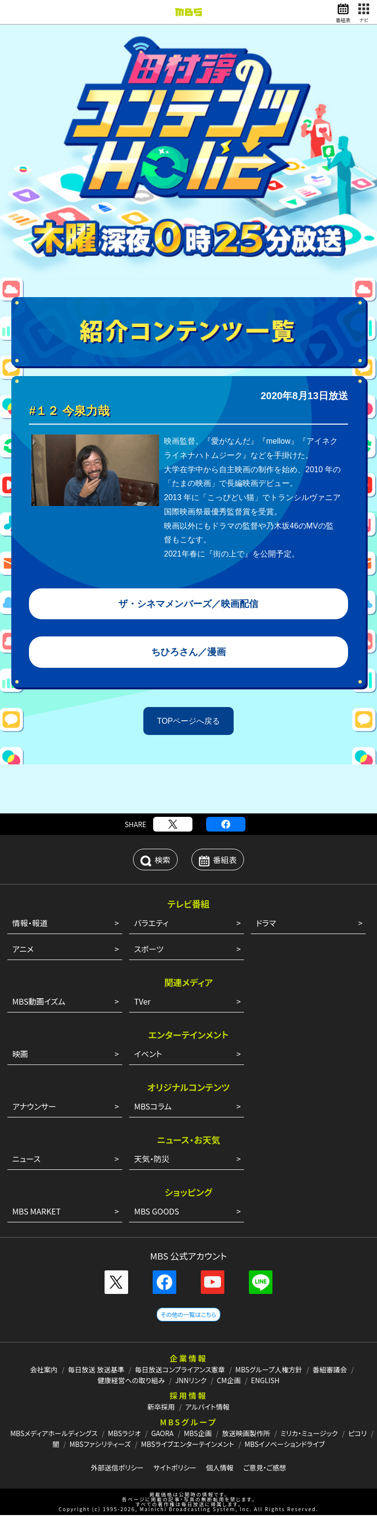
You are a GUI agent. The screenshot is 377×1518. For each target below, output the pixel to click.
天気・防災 (151, 1161)
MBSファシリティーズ (100, 1447)
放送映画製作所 (246, 1436)
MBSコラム (152, 1109)
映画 (20, 1057)
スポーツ (148, 952)
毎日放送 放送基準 (96, 1372)
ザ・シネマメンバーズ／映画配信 (188, 604)
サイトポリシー (174, 1470)
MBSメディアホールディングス (54, 1436)
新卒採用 (161, 1410)
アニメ (22, 952)
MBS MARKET (36, 1214)
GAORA (162, 1436)
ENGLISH (265, 1383)
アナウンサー (34, 1109)
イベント (148, 1057)
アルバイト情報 (207, 1410)
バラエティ (151, 926)
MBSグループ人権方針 (268, 1372)
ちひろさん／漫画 (188, 654)
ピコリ (357, 1436)
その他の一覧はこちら (188, 1317)
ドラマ (266, 926)
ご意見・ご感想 (264, 1470)
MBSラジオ (124, 1436)
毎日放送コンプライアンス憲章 (180, 1372)
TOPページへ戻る (188, 723)
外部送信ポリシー (117, 1470)
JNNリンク (191, 1383)
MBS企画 (198, 1436)
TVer (142, 1004)
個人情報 (220, 1470)
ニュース (26, 1161)
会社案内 (43, 1372)
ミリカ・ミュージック (309, 1436)
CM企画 (229, 1383)
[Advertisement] (188, 791)
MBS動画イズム (38, 1004)
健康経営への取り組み (131, 1383)
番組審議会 (330, 1372)
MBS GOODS (156, 1214)
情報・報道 (30, 926)
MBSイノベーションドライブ (284, 1447)
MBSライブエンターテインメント (187, 1447)
